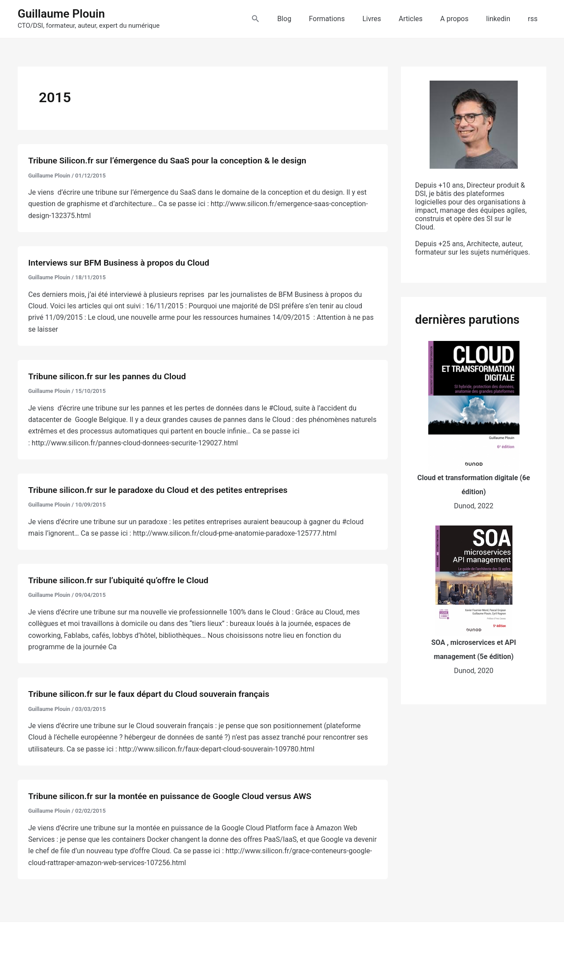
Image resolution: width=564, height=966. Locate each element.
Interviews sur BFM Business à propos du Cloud (122, 262)
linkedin (503, 19)
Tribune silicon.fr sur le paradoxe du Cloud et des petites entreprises (162, 490)
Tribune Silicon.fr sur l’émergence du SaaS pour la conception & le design (172, 160)
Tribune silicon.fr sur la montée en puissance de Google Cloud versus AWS (175, 796)
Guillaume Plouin (61, 13)
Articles (423, 19)
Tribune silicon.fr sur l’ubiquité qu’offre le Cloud (121, 580)
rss (534, 19)
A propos (463, 19)
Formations (346, 19)
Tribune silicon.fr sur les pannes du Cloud (110, 376)
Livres (387, 19)
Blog (307, 19)
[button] (280, 18)
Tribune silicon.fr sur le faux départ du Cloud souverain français (153, 693)
